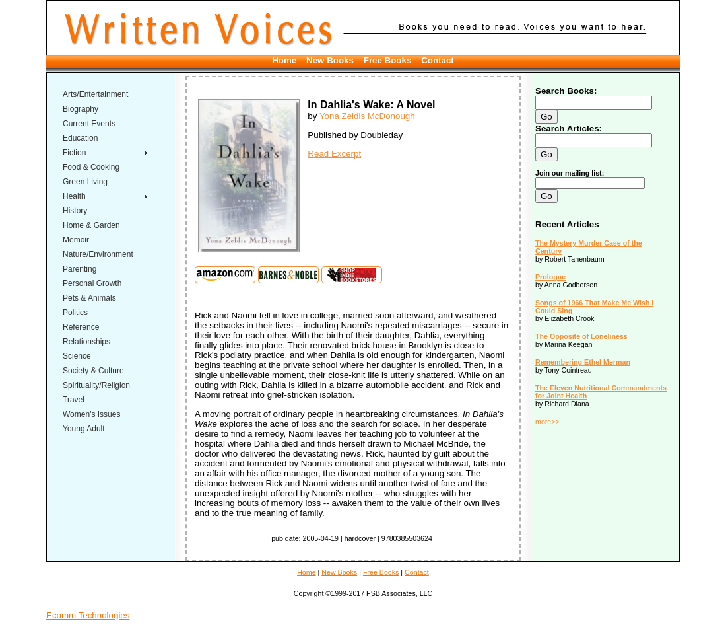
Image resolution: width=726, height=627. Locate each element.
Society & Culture (93, 370)
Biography (80, 109)
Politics (75, 312)
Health (74, 196)
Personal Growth (92, 283)
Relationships (86, 341)
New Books (330, 60)
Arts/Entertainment (95, 94)
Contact (437, 60)
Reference (81, 327)
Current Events (89, 123)
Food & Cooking (91, 167)
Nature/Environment (98, 254)
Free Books (388, 60)
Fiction (74, 152)
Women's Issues (91, 414)
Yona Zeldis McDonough (367, 116)
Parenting (79, 269)
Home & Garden (91, 225)
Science (77, 356)
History (75, 210)
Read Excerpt (334, 154)
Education (80, 138)
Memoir (76, 239)
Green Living (85, 181)
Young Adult (84, 428)
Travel (73, 399)
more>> (547, 421)
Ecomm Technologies (87, 615)
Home (284, 60)
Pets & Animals (89, 298)
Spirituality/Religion (96, 385)
